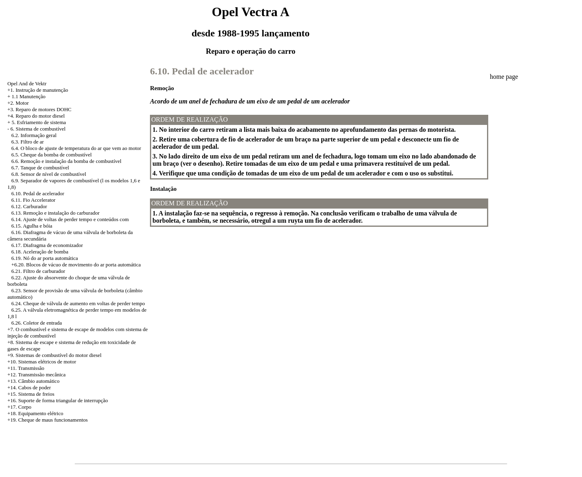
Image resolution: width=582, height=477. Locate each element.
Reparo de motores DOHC (43, 109)
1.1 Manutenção (29, 96)
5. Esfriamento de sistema (39, 122)
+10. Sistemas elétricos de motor (41, 362)
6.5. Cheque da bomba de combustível (51, 155)
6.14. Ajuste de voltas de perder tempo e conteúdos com (70, 219)
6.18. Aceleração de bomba (39, 252)
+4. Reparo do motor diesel (36, 116)
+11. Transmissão (25, 368)
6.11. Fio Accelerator (33, 200)
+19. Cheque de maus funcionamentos (47, 420)
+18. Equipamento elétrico (35, 413)
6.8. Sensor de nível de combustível (48, 174)
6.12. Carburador (29, 206)
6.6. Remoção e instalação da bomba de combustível (66, 161)
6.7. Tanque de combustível (40, 168)
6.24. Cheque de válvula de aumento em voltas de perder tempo (78, 303)
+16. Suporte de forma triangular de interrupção (57, 400)
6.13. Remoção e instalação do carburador (55, 213)
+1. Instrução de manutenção (37, 90)
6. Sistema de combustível (38, 129)
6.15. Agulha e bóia (31, 226)
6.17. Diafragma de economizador (47, 245)
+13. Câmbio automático (33, 381)
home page (504, 76)
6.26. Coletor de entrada (36, 323)
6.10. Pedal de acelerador (37, 193)
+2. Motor (18, 103)
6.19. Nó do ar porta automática (44, 258)
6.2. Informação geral (34, 135)
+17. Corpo (19, 407)
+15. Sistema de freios (30, 394)
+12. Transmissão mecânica (36, 374)
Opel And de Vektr (26, 83)
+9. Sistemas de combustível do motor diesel (54, 355)
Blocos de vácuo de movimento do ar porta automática (83, 265)
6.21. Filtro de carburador (38, 271)
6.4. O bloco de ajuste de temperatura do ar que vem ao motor (76, 148)
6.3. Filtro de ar (27, 142)
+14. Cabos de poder (29, 387)
